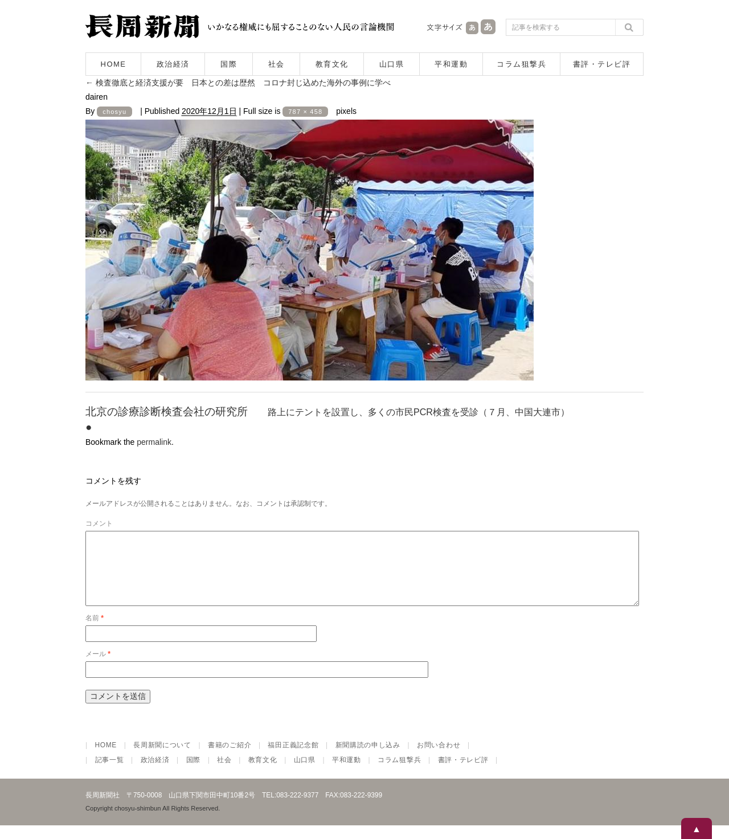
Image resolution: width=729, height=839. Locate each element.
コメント (99, 523)
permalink (154, 442)
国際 (228, 64)
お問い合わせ (438, 759)
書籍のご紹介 (229, 759)
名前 (94, 632)
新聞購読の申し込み (367, 759)
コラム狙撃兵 (521, 64)
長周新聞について (162, 759)
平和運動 (451, 64)
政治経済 (173, 64)
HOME (113, 64)
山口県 (391, 64)
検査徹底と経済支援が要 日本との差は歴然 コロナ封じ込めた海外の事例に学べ (238, 82)
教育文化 (332, 64)
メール (97, 668)
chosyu (114, 111)
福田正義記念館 (293, 759)
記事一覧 (109, 773)
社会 (276, 64)
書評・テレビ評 (602, 64)
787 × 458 (305, 111)
